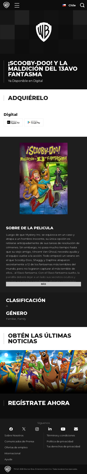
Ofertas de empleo (16, 447)
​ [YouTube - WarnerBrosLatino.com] (63, 429)
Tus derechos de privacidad (63, 446)
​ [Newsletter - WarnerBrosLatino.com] (76, 429)
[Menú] (17, 5)
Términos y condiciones (61, 435)
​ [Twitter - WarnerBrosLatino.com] (24, 429)
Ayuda (8, 459)
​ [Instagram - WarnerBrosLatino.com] (37, 429)
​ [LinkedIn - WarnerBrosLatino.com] (50, 429)
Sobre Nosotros (13, 435)
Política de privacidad (60, 441)
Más (43, 284)
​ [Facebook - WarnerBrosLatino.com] (11, 429)
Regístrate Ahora (39, 403)
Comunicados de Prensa (19, 441)
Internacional (12, 453)
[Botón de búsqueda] (82, 5)
